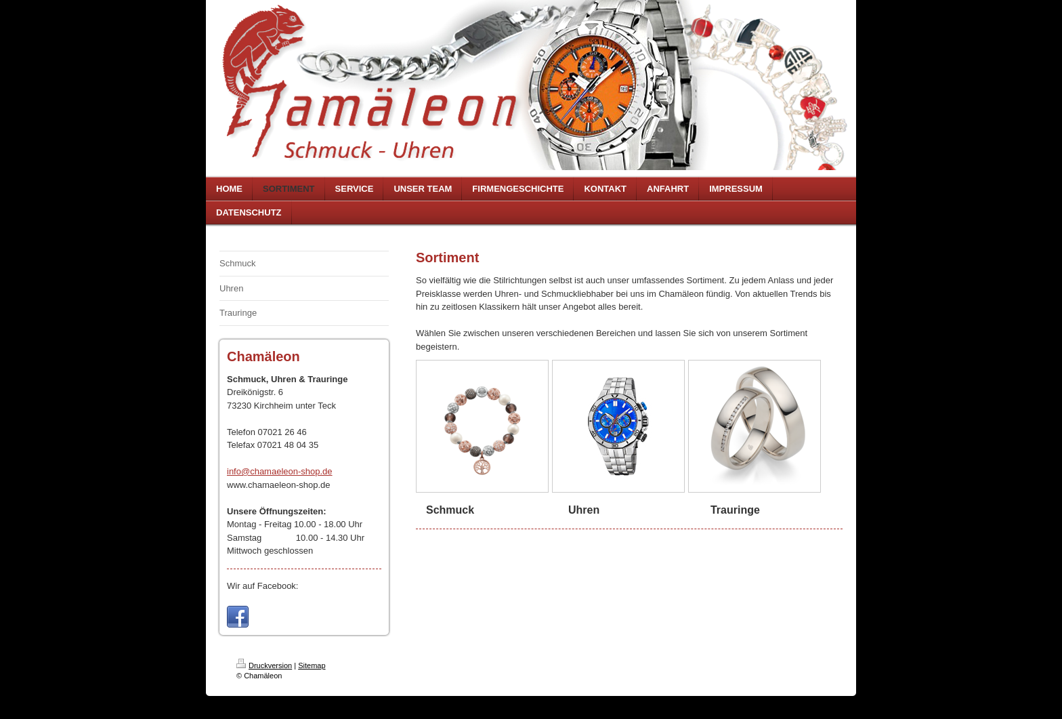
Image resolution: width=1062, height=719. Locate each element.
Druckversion (264, 665)
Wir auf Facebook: (263, 586)
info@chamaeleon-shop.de (280, 471)
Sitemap (311, 665)
